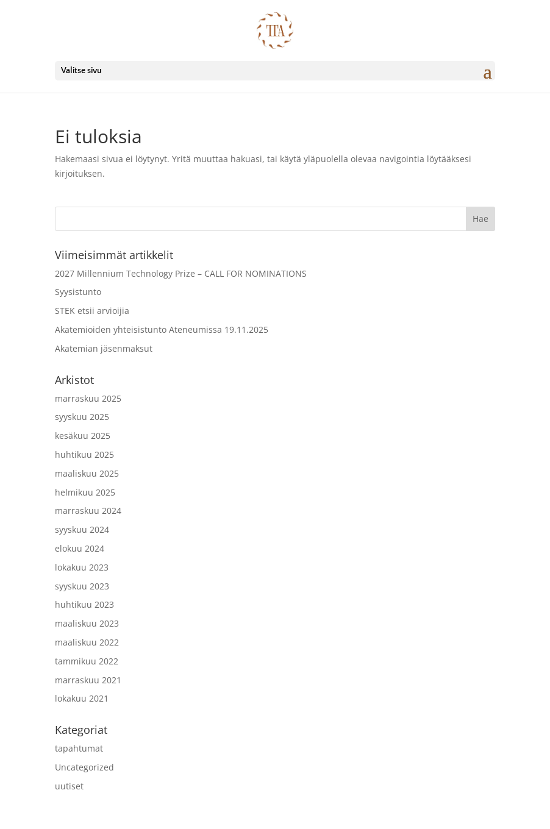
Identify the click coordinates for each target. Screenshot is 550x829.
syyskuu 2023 (82, 586)
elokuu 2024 (79, 548)
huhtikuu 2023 (84, 604)
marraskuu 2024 (88, 510)
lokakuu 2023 (82, 567)
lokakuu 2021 (82, 698)
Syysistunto (78, 291)
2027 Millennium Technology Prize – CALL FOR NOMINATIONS (181, 273)
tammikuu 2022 (86, 661)
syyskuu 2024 (82, 529)
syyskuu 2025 (82, 416)
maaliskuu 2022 (87, 642)
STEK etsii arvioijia (92, 310)
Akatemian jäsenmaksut (103, 348)
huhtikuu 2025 (84, 454)
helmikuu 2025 (85, 492)
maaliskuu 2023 (87, 623)
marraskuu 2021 (88, 680)
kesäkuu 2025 (82, 435)
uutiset (69, 786)
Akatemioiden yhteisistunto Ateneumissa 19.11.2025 (161, 329)
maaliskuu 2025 (87, 473)
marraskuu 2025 (88, 398)
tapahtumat (79, 748)
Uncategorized (84, 767)
